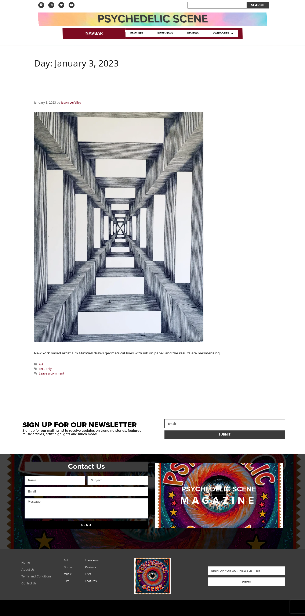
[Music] (73, 575)
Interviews (165, 34)
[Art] (73, 561)
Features (136, 34)
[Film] (73, 582)
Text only (45, 369)
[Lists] (94, 575)
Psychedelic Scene (152, 19)
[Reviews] (94, 568)
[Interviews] (94, 561)
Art (41, 365)
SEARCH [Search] (257, 5)
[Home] (41, 567)
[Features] (94, 582)
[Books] (73, 568)
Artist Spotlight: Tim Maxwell (83, 95)
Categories (223, 34)
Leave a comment (51, 374)
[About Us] (41, 574)
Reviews (193, 34)
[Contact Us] (41, 588)
